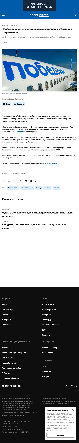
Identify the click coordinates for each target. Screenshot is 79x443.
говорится (21, 132)
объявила (29, 155)
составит (10, 142)
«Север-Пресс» (50, 163)
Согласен (60, 435)
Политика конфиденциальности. (13, 415)
